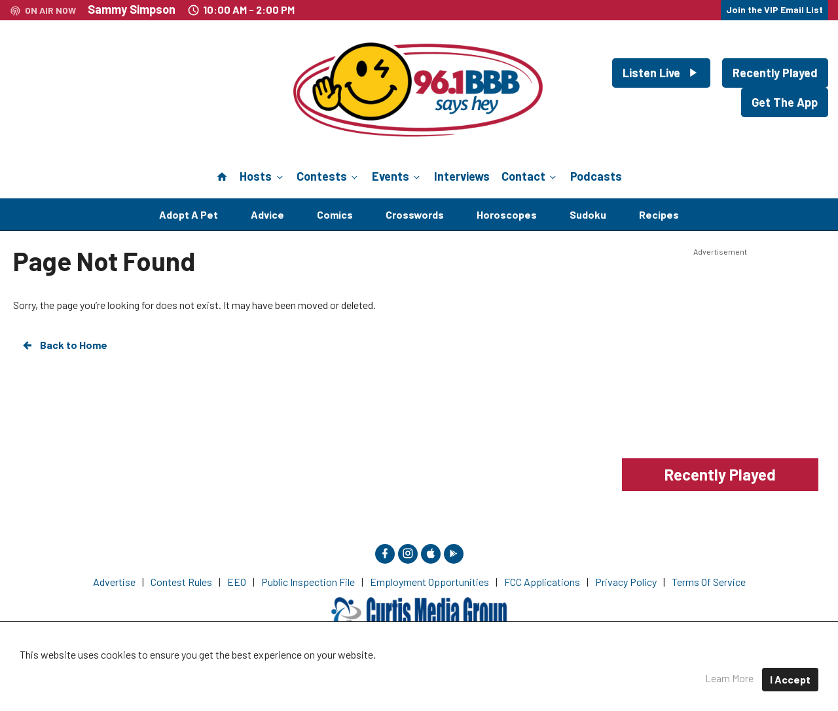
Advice (267, 214)
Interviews (462, 176)
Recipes (659, 214)
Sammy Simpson (131, 9)
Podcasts (596, 176)
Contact (529, 176)
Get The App (785, 102)
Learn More (729, 678)
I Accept (790, 679)
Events (397, 176)
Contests (328, 176)
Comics (335, 214)
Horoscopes (507, 214)
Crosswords (415, 214)
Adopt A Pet (188, 214)
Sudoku (588, 214)
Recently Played (775, 72)
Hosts (262, 176)
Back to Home (64, 345)
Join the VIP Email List (774, 9)
